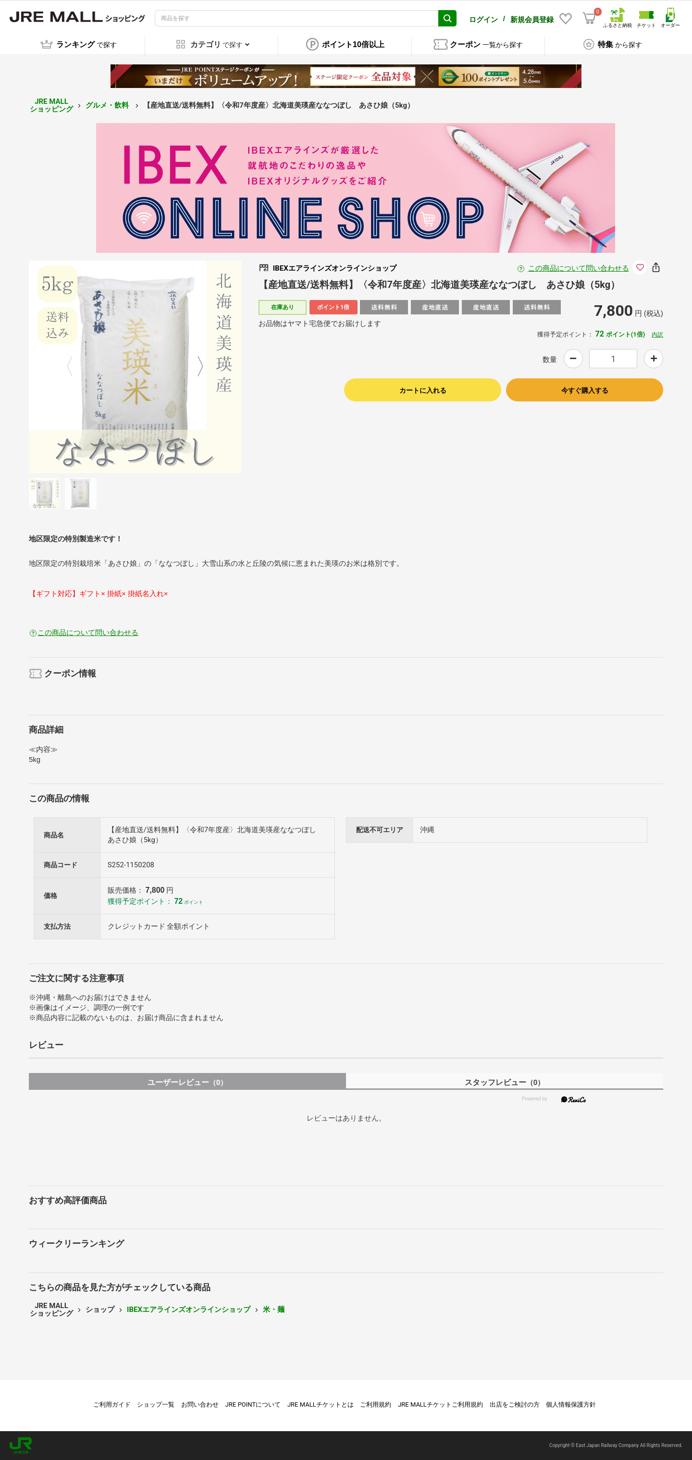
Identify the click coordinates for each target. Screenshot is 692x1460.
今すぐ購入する (584, 390)
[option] (135, 367)
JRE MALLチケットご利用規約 (440, 1404)
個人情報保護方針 (571, 1404)
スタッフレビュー (505, 1082)
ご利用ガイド (112, 1404)
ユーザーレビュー (188, 1082)
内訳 (657, 334)
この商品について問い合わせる (578, 268)
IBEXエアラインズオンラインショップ (188, 1309)
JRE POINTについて (253, 1404)
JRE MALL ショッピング (51, 105)
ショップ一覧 (155, 1404)
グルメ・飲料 (108, 105)
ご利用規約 (375, 1404)
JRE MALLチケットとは (320, 1404)
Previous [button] (75, 366)
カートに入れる (422, 390)
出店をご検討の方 (515, 1404)
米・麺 (273, 1309)
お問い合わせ (200, 1404)
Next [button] (195, 366)
